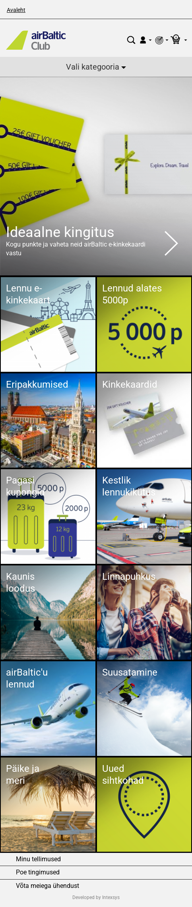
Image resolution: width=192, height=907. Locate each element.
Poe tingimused (38, 872)
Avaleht (16, 10)
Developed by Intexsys (96, 897)
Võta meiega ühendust (47, 886)
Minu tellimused (38, 859)
